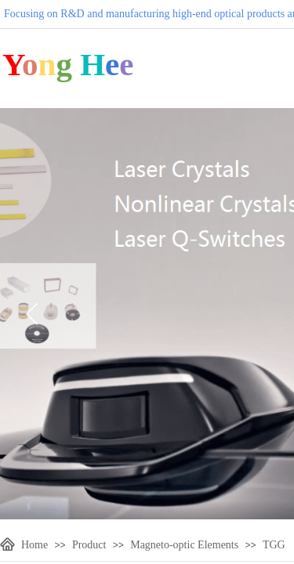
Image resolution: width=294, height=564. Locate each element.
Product (89, 545)
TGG (274, 545)
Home (34, 545)
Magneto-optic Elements (184, 545)
